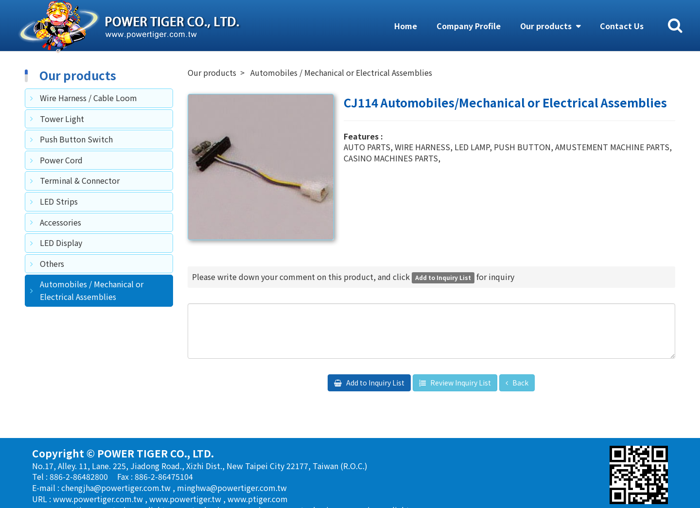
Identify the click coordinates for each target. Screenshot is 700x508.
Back (519, 382)
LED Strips (59, 201)
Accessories (60, 222)
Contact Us (622, 26)
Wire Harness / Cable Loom (88, 98)
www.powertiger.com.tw (99, 499)
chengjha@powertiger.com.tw (117, 487)
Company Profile (469, 26)
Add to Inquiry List (374, 382)
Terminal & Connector (80, 180)
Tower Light (62, 118)
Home (405, 26)
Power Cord (61, 160)
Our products (547, 26)
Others (52, 263)
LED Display (61, 242)
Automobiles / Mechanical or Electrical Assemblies (91, 290)
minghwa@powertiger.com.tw (232, 487)
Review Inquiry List (460, 382)
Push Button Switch (76, 139)
